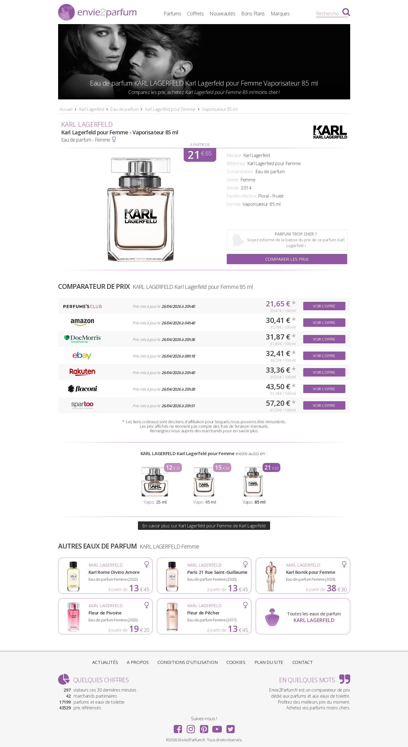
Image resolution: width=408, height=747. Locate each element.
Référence (236, 163)
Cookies (235, 662)
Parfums (172, 13)
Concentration (240, 171)
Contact (302, 662)
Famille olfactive (241, 196)
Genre (232, 180)
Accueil (66, 109)
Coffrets (195, 13)
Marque (234, 155)
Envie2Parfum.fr (97, 13)
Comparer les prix (287, 259)
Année (233, 188)
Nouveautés (222, 13)
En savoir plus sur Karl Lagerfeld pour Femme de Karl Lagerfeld (204, 526)
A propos (138, 662)
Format (233, 204)
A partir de (200, 144)
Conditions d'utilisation (187, 662)
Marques (280, 13)
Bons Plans (253, 13)
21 (199, 155)
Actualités (105, 662)
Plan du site (268, 662)
